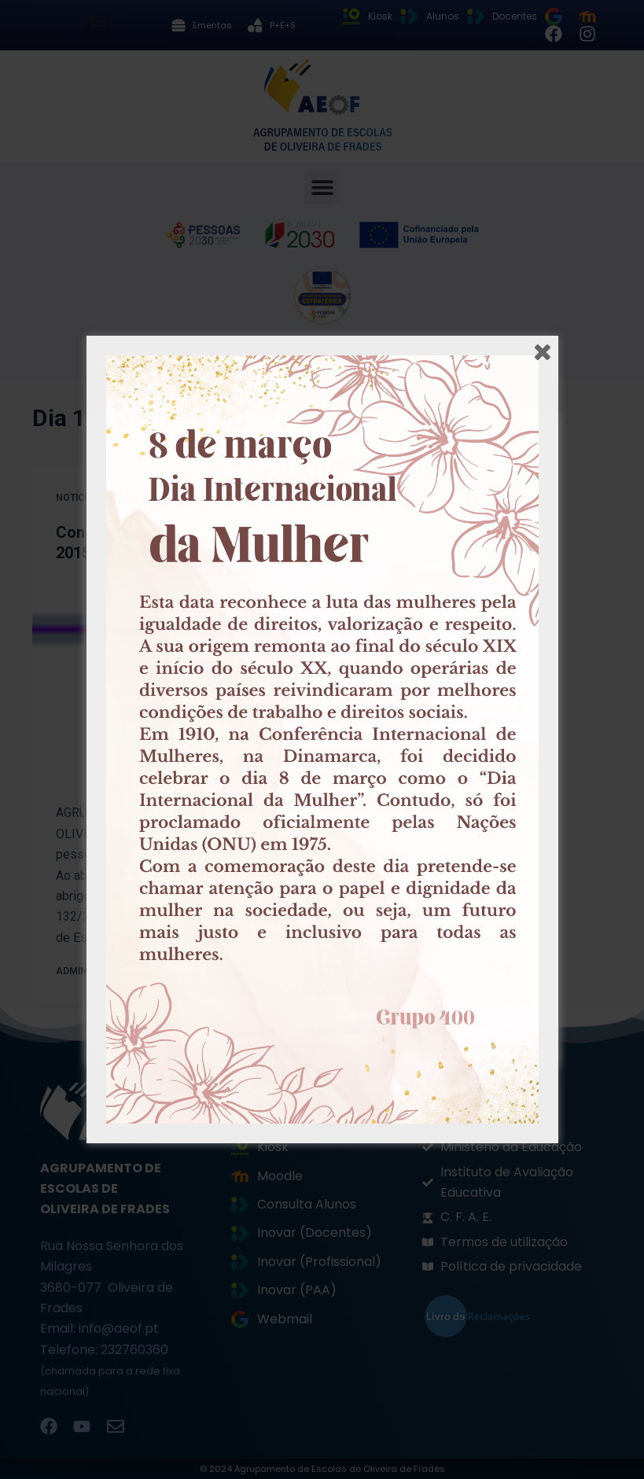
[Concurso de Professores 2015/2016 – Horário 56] (171, 683)
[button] (98, 21)
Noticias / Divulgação (113, 497)
